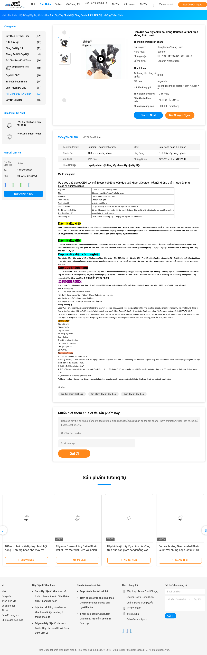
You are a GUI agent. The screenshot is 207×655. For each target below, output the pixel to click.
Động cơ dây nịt (23, 48)
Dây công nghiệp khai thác (23, 68)
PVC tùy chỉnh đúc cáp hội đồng (29, 123)
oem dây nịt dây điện (134, 394)
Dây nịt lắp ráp (23, 100)
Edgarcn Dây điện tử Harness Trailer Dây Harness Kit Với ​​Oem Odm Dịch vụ (52, 628)
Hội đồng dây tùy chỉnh (23, 94)
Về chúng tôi (8, 605)
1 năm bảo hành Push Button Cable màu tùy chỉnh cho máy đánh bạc (95, 619)
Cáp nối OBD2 (23, 75)
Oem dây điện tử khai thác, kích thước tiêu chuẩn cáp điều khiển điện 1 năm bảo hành (52, 596)
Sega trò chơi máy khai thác (94, 591)
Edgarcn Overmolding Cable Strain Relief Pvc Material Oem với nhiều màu (76, 550)
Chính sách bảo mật (12, 620)
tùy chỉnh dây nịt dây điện (103, 394)
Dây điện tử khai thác (23, 36)
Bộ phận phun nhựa (23, 81)
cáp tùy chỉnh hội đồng (72, 394)
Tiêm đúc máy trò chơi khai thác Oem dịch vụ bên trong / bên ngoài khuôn (97, 603)
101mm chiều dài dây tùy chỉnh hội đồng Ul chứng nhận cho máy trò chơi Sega (26, 550)
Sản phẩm (7, 596)
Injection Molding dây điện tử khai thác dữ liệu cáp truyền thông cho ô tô (50, 612)
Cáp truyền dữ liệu (23, 87)
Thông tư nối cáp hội (23, 54)
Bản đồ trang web (11, 615)
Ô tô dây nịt (23, 42)
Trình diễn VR (9, 601)
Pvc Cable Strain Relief (29, 133)
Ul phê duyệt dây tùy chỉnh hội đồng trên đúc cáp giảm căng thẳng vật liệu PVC (128, 550)
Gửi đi (74, 454)
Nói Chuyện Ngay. (192, 4)
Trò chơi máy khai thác (23, 60)
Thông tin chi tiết (68, 137)
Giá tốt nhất (148, 115)
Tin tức (143, 4)
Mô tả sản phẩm (92, 137)
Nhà (4, 591)
